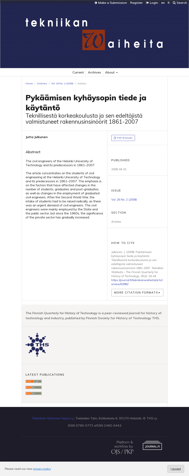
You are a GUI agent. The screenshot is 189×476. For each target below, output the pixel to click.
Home (29, 83)
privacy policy (42, 469)
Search (180, 3)
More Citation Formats (136, 292)
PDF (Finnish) (124, 137)
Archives (94, 72)
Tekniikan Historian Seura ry (53, 418)
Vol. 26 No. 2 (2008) (62, 83)
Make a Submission (110, 3)
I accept (176, 469)
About (110, 72)
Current (78, 72)
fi (169, 3)
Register (136, 3)
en (163, 3)
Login (152, 3)
